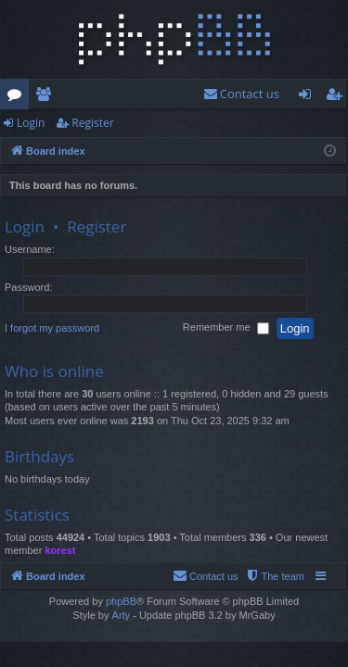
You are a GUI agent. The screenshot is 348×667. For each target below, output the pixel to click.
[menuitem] (241, 94)
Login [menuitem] (308, 97)
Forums (18, 97)
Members (47, 97)
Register (92, 123)
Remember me (226, 328)
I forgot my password (52, 328)
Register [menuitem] (338, 97)
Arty (121, 615)
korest (60, 550)
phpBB (121, 601)
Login (31, 123)
